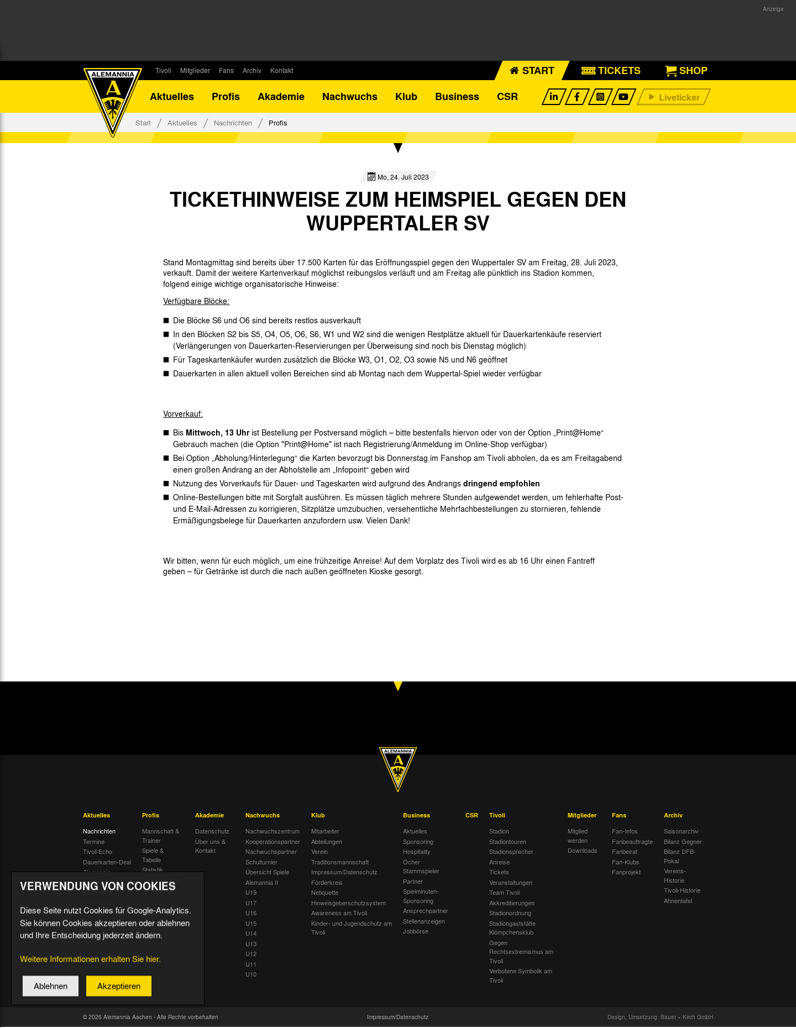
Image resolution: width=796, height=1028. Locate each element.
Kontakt (281, 70)
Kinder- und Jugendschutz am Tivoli (351, 928)
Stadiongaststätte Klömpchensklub (512, 928)
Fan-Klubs (626, 862)
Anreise (499, 862)
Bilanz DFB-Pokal (680, 857)
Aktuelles (172, 97)
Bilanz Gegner (683, 841)
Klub (406, 97)
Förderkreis (327, 882)
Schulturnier (261, 862)
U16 (250, 913)
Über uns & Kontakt (210, 846)
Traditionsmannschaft (340, 862)
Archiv (252, 70)
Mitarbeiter (325, 831)
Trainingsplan (159, 880)
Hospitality (417, 852)
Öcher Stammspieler (421, 867)
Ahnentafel (678, 900)
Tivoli (163, 70)
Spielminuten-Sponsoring (421, 897)
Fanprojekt (626, 872)
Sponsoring (418, 841)
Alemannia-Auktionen (98, 877)
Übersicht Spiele (267, 872)
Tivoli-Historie (682, 891)
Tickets (499, 872)
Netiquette (324, 893)
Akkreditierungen (512, 903)
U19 (250, 893)
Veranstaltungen (510, 882)
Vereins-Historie (675, 876)
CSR (507, 97)
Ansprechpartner (425, 911)
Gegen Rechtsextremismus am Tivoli (521, 952)
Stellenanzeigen (424, 921)
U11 (250, 964)
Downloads (583, 851)
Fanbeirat (624, 852)
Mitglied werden (578, 836)
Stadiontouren (507, 841)
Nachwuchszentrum (272, 831)
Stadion (499, 831)
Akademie (281, 97)
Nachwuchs (350, 97)
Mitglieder (195, 70)
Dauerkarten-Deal (107, 862)
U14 (250, 934)
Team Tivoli (504, 893)
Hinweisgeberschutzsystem (348, 903)
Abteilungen (326, 841)
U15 (250, 923)
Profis (226, 97)
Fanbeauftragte (632, 841)
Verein (319, 852)
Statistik (152, 870)
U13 (250, 944)
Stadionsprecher (511, 852)
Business (457, 97)
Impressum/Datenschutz (344, 872)
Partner (413, 881)
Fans (226, 70)
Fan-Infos (625, 831)
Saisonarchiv (681, 831)
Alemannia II (261, 882)
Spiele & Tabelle (153, 856)
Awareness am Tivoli (339, 913)
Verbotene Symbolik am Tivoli (520, 976)
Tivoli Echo (97, 852)
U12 (250, 954)
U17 (250, 903)
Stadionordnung (510, 913)
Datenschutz (212, 831)
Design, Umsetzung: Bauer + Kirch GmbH (660, 1018)
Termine (93, 841)
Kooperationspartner (272, 841)
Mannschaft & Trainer (160, 836)
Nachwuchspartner (271, 852)
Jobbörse (415, 931)
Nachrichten (233, 123)
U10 (250, 975)
